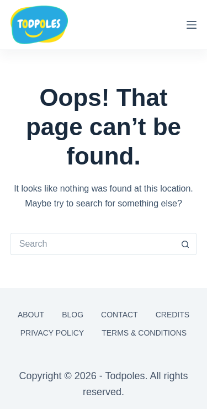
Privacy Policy (52, 332)
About (31, 314)
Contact (119, 314)
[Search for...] (92, 244)
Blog (72, 314)
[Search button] (185, 244)
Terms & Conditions (144, 332)
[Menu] (192, 25)
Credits (172, 314)
